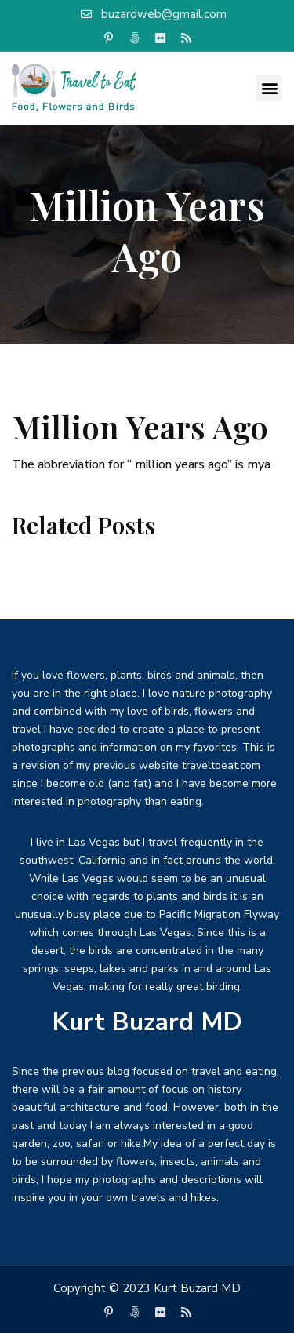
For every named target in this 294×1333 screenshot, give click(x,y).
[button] (269, 88)
